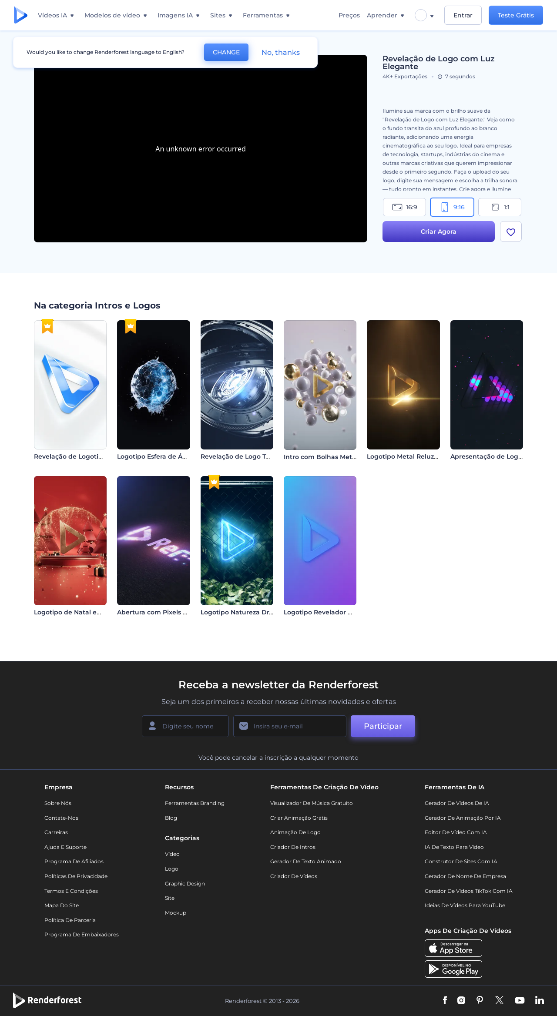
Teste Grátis (516, 15)
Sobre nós (57, 803)
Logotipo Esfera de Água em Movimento (181, 456)
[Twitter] (499, 1001)
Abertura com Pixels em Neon (164, 612)
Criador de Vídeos (293, 876)
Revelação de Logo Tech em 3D (250, 456)
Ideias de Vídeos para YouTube (465, 905)
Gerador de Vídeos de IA (457, 803)
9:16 (452, 207)
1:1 (500, 207)
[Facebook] (445, 1001)
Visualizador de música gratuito (311, 803)
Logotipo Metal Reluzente (408, 456)
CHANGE (226, 52)
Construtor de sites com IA (461, 861)
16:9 (404, 207)
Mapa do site (61, 905)
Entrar (463, 15)
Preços (349, 15)
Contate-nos (61, 818)
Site (169, 898)
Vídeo (172, 854)
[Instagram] (461, 1001)
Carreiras (56, 832)
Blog (171, 818)
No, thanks (281, 52)
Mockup (175, 912)
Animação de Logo (295, 832)
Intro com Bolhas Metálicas (327, 457)
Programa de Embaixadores (81, 934)
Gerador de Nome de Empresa (465, 876)
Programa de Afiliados (74, 861)
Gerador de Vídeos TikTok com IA (469, 891)
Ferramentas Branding (195, 803)
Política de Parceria (70, 920)
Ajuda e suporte (65, 847)
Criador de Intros (292, 847)
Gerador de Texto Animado (305, 861)
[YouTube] (520, 1001)
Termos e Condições (71, 891)
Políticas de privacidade (75, 876)
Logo (171, 868)
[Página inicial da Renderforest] (20, 15)
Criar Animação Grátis (299, 818)
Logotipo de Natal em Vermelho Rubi (93, 612)
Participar (383, 726)
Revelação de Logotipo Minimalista (89, 456)
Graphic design (185, 883)
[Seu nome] (185, 726)
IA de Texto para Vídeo (454, 847)
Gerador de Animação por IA (463, 818)
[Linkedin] (539, 1001)
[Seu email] (289, 726)
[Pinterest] (480, 1001)
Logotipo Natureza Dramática (248, 612)
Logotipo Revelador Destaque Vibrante (346, 612)
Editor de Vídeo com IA (456, 832)
